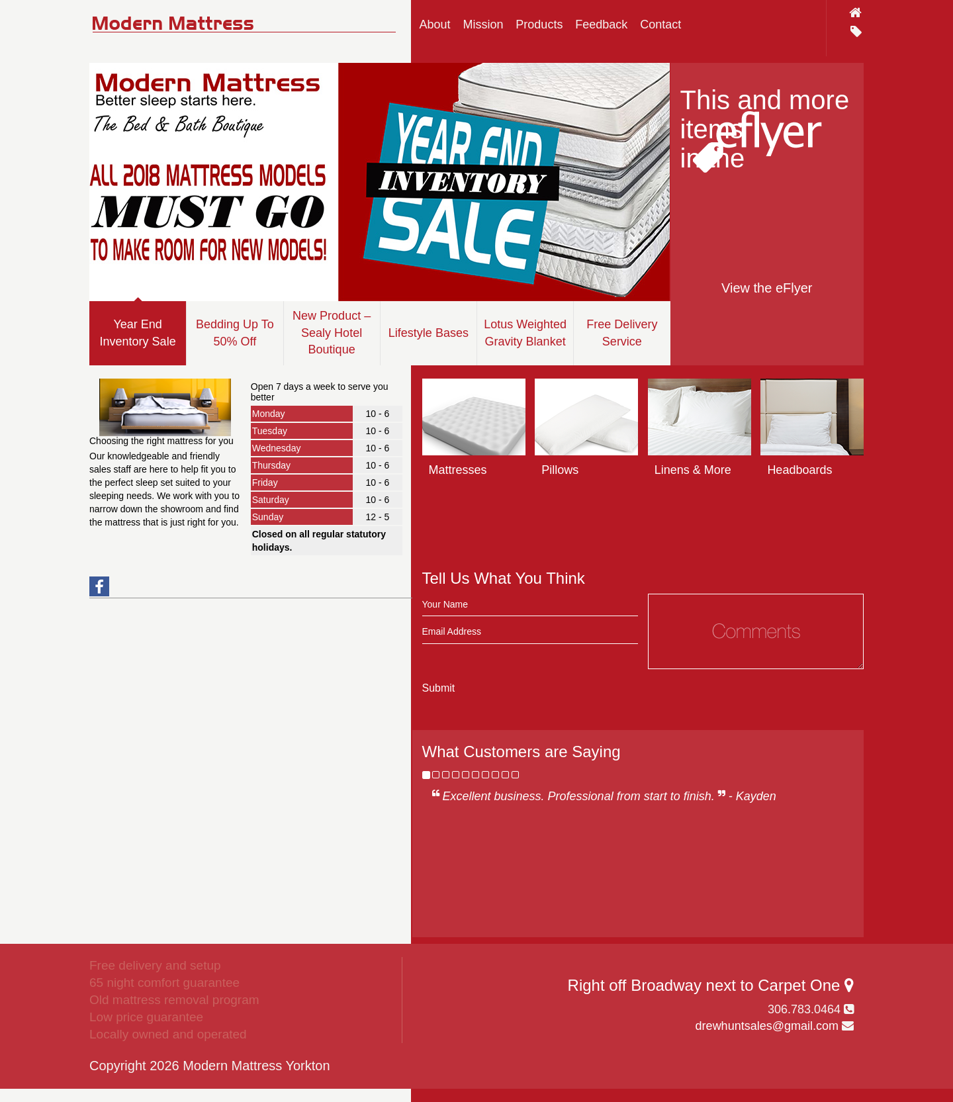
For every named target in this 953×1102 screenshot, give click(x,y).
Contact (660, 24)
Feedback (601, 24)
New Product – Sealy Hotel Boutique (332, 332)
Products (539, 24)
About (435, 24)
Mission (483, 24)
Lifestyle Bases (428, 333)
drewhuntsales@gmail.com (767, 1026)
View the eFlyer (766, 288)
